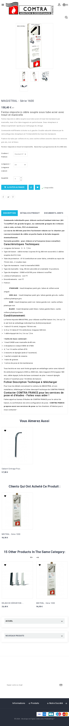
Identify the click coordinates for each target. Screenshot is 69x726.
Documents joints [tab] (53, 213)
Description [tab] (9, 213)
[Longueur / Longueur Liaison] (20, 164)
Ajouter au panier (14, 187)
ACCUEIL (9, 621)
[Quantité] (17, 178)
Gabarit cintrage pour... (11, 469)
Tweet (8, 197)
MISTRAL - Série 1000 (11, 534)
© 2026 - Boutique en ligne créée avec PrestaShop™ (34, 719)
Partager (3, 197)
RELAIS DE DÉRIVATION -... (13, 603)
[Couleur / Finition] (21, 154)
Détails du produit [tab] (30, 213)
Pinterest (13, 197)
